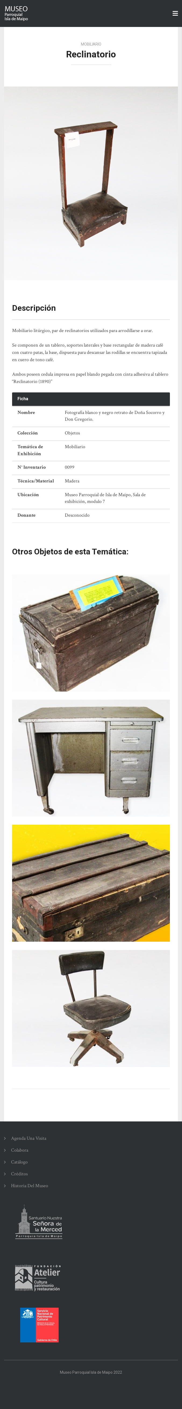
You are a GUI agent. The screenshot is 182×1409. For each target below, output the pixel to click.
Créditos (19, 1174)
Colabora (19, 1150)
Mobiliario (91, 44)
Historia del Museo (29, 1186)
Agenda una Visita (28, 1138)
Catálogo (19, 1162)
